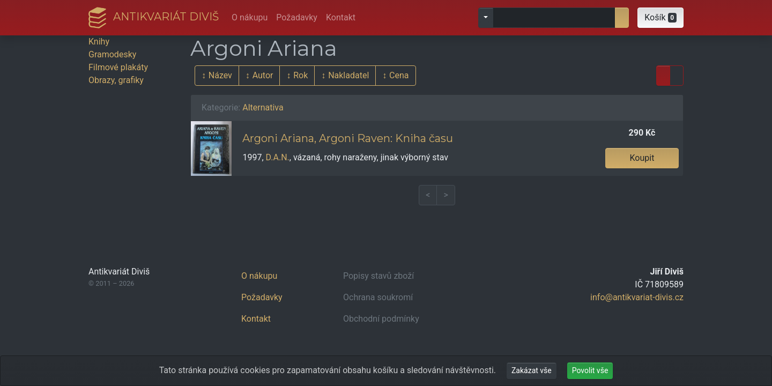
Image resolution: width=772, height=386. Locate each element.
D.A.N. (278, 157)
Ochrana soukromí (378, 297)
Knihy (98, 41)
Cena (399, 75)
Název (220, 75)
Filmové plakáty (118, 67)
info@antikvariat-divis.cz (637, 297)
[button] (660, 18)
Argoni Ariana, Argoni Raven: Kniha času (347, 138)
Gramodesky (112, 54)
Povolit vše (590, 370)
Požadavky (296, 17)
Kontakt (340, 17)
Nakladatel (348, 75)
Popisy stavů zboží (378, 276)
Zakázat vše (531, 370)
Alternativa (262, 107)
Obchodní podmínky (381, 319)
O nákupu (250, 17)
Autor (263, 75)
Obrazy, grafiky (116, 80)
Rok (300, 75)
